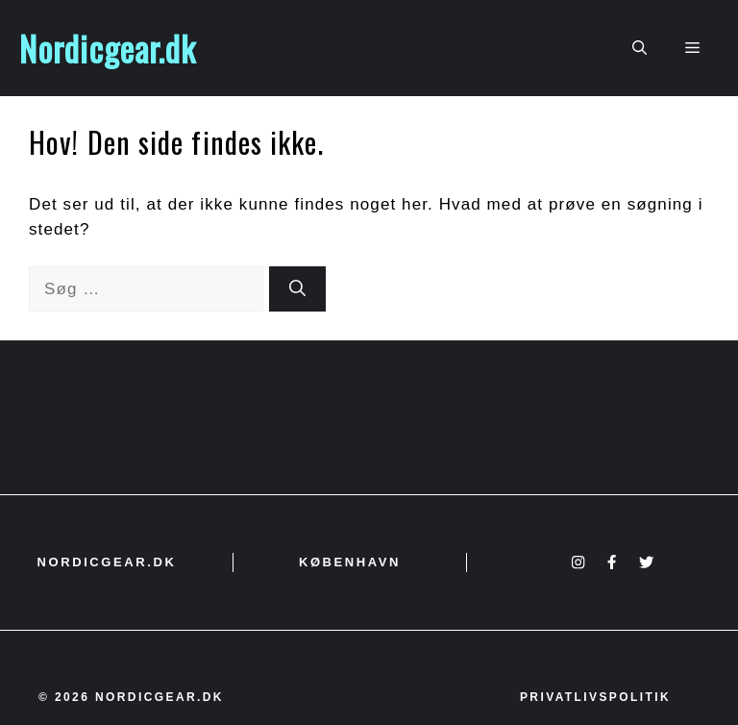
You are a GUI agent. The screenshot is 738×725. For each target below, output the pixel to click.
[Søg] (297, 289)
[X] (646, 562)
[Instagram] (578, 562)
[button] (639, 48)
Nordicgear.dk (107, 48)
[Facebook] (611, 562)
